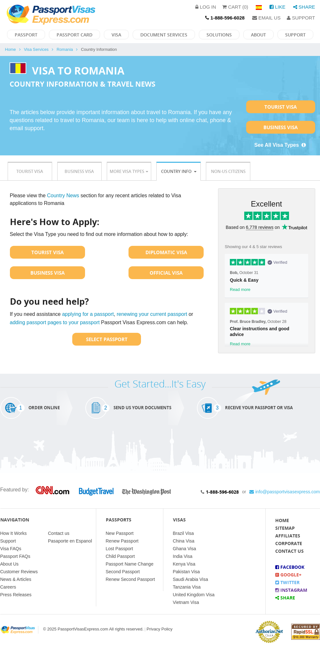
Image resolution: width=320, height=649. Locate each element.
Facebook (289, 567)
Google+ (288, 575)
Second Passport (123, 571)
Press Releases (16, 594)
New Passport (120, 533)
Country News (63, 195)
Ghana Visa (184, 548)
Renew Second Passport (130, 579)
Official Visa (166, 273)
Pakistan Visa (186, 571)
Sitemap (285, 528)
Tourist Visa (280, 107)
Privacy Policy (160, 629)
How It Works (13, 533)
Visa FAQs (10, 548)
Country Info (178, 171)
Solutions (219, 35)
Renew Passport (122, 540)
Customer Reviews (19, 571)
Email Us (266, 17)
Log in (205, 7)
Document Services (163, 35)
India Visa (182, 556)
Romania (65, 49)
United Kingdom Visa (194, 594)
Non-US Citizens (228, 171)
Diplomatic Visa (166, 252)
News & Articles (15, 579)
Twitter (287, 582)
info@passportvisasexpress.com (284, 491)
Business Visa (280, 127)
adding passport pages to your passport (55, 322)
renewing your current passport (152, 314)
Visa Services (36, 49)
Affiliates (287, 536)
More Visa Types (129, 171)
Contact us (58, 533)
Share (304, 7)
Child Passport (120, 556)
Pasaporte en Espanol (70, 540)
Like (277, 7)
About (258, 35)
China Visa (183, 540)
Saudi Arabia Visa (190, 579)
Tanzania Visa (187, 587)
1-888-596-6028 (222, 492)
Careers (8, 587)
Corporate (288, 543)
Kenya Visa (184, 564)
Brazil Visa (183, 533)
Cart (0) (235, 7)
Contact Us (289, 551)
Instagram (291, 590)
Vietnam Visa (186, 602)
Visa (116, 35)
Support (301, 17)
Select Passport (107, 339)
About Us (9, 564)
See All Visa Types (280, 145)
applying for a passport (88, 314)
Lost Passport (119, 548)
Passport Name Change (129, 564)
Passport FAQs (15, 556)
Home (10, 49)
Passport (26, 35)
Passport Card (74, 35)
